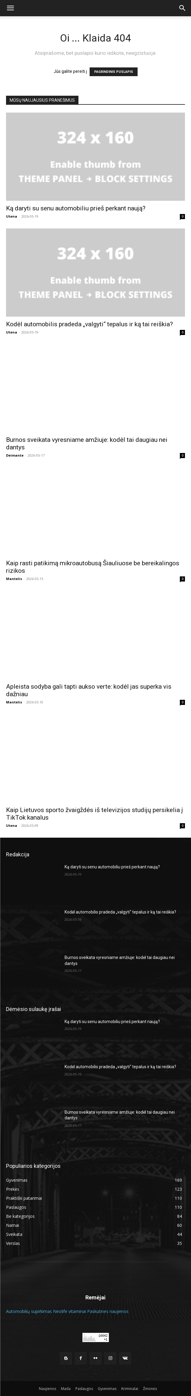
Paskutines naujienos (108, 1311)
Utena (11, 216)
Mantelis (14, 578)
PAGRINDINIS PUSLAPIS (113, 72)
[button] (10, 8)
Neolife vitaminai (69, 1311)
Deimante (15, 455)
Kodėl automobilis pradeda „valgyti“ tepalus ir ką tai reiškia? (89, 324)
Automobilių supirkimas (29, 1311)
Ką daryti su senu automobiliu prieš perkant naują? (76, 208)
